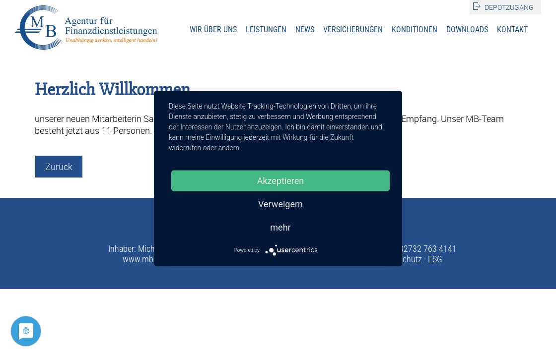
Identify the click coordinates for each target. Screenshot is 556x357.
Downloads (467, 29)
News (304, 29)
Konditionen (414, 29)
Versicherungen (353, 29)
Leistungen (266, 29)
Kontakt (512, 29)
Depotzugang (509, 7)
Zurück (58, 167)
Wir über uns (213, 29)
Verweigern (280, 204)
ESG (435, 259)
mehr (280, 227)
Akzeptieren (280, 181)
